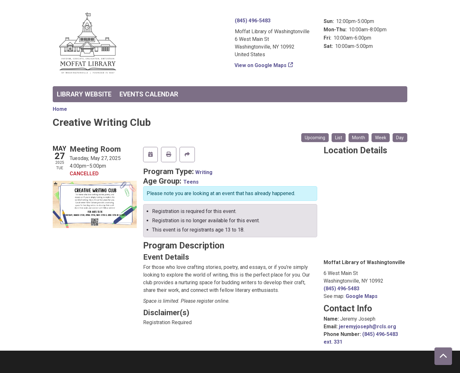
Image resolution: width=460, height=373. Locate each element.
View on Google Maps (261, 65)
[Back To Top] (443, 356)
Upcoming (315, 137)
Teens (191, 182)
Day (400, 137)
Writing (203, 172)
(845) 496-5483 (253, 21)
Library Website (84, 94)
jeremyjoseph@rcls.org (367, 327)
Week (380, 137)
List (338, 137)
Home (60, 109)
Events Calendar (148, 94)
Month (358, 137)
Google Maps (362, 296)
